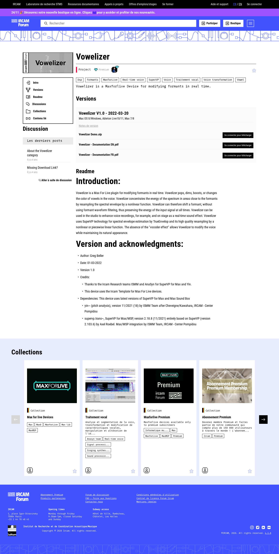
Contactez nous (94, 502)
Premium (104, 70)
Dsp (80, 80)
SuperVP (154, 80)
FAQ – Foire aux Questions (101, 498)
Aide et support (219, 4)
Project (84, 69)
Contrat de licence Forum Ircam (155, 498)
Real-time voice (133, 80)
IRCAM (16, 4)
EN (240, 4)
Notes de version (88, 126)
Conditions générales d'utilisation (157, 495)
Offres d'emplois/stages (143, 4)
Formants (92, 80)
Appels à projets (114, 4)
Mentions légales (146, 502)
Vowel (240, 80)
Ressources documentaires (83, 4)
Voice (167, 80)
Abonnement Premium (52, 495)
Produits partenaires (53, 498)
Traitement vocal (187, 80)
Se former (167, 4)
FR (234, 4)
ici (94, 12)
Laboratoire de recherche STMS (44, 4)
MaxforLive (110, 80)
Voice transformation (218, 80)
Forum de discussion (97, 495)
